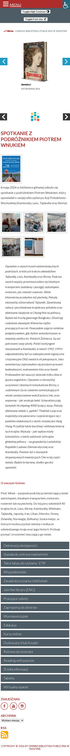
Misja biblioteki (15, 572)
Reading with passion (19, 660)
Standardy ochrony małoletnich (26, 554)
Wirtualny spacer (16, 687)
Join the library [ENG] (19, 590)
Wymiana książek (16, 616)
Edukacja (10, 625)
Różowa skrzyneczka (18, 652)
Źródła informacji (16, 669)
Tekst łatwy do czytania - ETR (24, 563)
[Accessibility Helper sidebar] (66, 4)
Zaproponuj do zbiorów (20, 607)
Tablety (9, 678)
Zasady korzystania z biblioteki (26, 581)
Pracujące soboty (16, 598)
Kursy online (12, 634)
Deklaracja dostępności (20, 545)
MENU (15, 4)
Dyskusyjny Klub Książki (21, 643)
